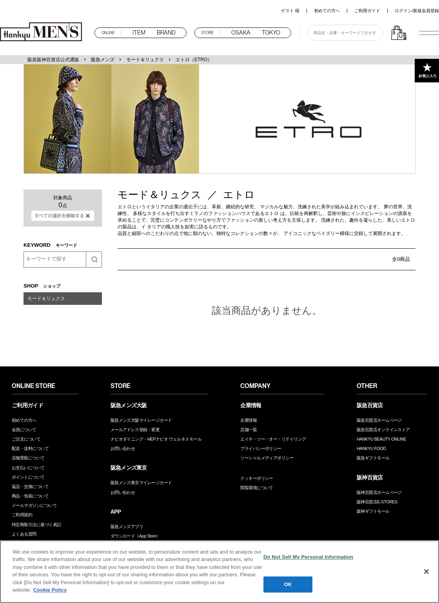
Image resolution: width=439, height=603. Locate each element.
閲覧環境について (256, 487)
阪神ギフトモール (373, 511)
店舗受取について (28, 457)
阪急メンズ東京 (129, 468)
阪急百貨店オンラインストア (383, 429)
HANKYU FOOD (371, 448)
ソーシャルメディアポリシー (267, 457)
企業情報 (248, 420)
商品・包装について (30, 496)
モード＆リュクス (145, 59)
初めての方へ (327, 10)
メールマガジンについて (34, 505)
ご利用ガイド (367, 10)
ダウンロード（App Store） (136, 536)
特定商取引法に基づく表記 (36, 524)
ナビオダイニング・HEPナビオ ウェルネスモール (156, 439)
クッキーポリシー (256, 478)
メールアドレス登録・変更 (135, 429)
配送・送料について (30, 448)
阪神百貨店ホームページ (379, 492)
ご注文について (26, 439)
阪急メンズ (102, 59)
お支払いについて (28, 467)
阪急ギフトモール (373, 457)
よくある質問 (24, 534)
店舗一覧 (248, 429)
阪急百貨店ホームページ (379, 420)
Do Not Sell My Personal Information (308, 558)
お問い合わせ (123, 448)
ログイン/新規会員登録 (417, 10)
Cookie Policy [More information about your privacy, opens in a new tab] (50, 591)
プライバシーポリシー (260, 448)
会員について (24, 429)
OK (288, 585)
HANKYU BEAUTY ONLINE (381, 439)
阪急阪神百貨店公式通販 (53, 59)
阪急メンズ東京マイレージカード (141, 482)
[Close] (426, 572)
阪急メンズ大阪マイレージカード (141, 420)
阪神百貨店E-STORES (377, 501)
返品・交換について (30, 486)
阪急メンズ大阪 (129, 405)
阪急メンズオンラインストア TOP (43, 32)
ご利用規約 (22, 514)
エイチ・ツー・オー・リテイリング (273, 439)
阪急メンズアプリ (127, 526)
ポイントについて (28, 477)
